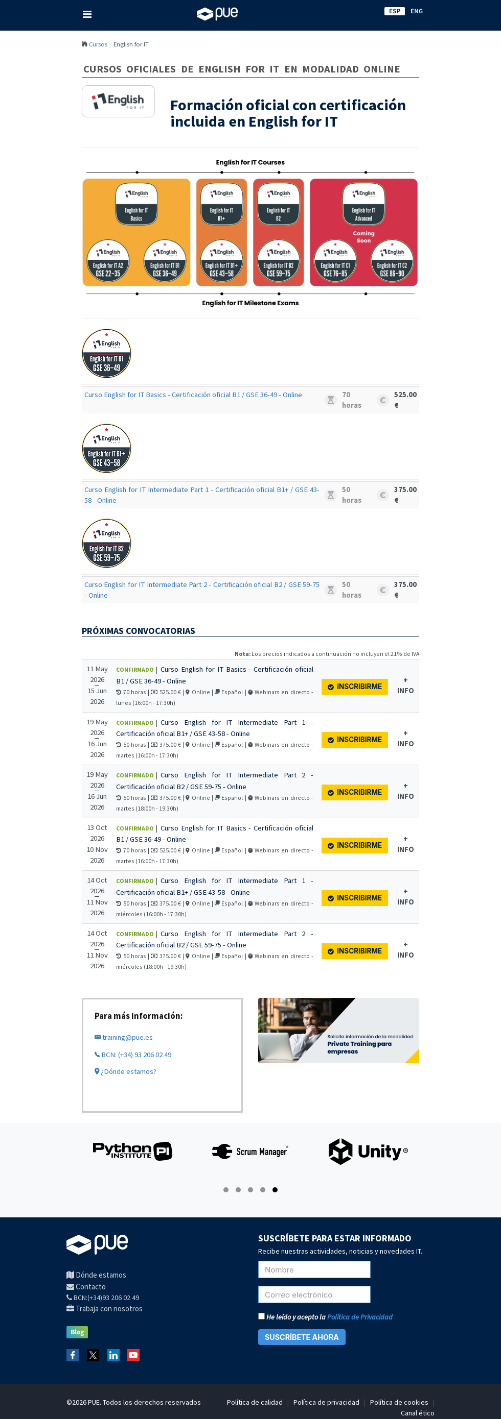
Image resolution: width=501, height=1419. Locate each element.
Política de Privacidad (360, 1317)
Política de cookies (399, 1402)
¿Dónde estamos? (125, 1071)
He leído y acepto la (325, 1317)
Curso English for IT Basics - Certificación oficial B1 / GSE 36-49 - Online (193, 394)
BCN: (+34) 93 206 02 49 (133, 1054)
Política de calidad (255, 1402)
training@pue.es (124, 1037)
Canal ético (418, 1412)
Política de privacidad (326, 1402)
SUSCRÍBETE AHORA (302, 1337)
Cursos (98, 44)
